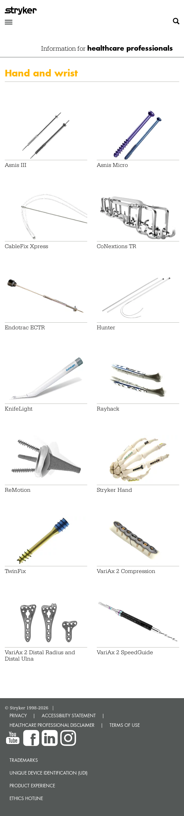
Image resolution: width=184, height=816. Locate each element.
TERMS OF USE (125, 725)
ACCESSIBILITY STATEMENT (69, 715)
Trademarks (24, 760)
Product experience (32, 786)
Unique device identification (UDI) (49, 773)
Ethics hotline (26, 798)
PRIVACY (18, 715)
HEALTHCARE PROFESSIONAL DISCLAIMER (52, 725)
